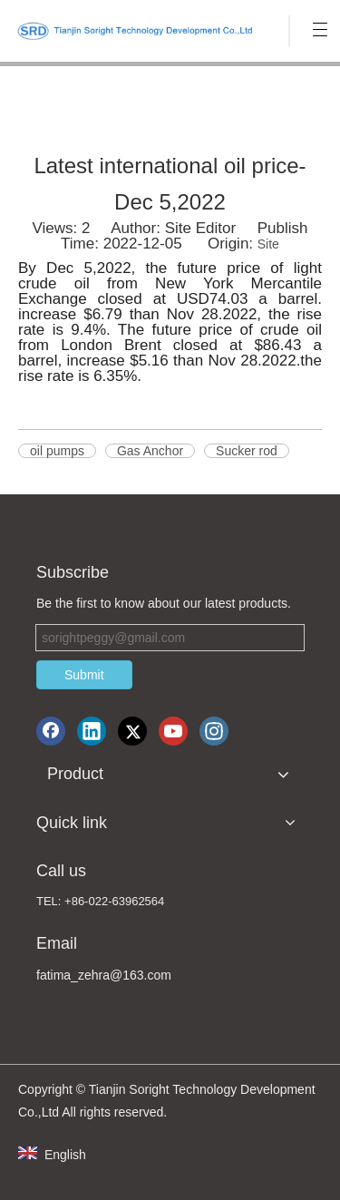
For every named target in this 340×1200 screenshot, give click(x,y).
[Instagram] (213, 731)
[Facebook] (50, 731)
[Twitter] (132, 731)
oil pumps (57, 451)
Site (268, 244)
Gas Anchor (150, 451)
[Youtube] (173, 731)
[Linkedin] (91, 731)
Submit (84, 675)
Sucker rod (246, 451)
